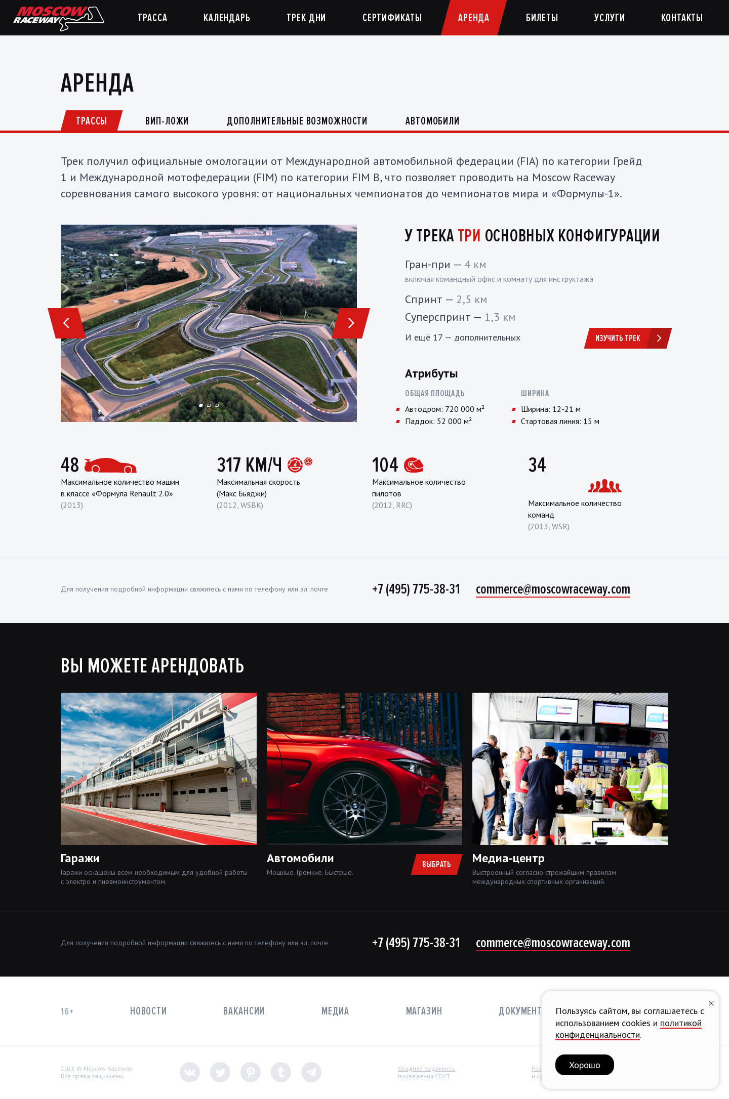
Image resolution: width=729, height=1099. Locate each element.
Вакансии (244, 1011)
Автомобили (433, 121)
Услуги (609, 18)
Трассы (91, 121)
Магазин (424, 1011)
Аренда (474, 18)
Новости (148, 1011)
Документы (524, 1011)
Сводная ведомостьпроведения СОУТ (426, 1072)
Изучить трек (631, 338)
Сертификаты (392, 18)
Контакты (682, 18)
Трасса (152, 18)
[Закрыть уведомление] (711, 1002)
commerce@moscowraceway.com (553, 589)
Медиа (335, 1011)
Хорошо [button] (584, 1065)
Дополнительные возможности (297, 121)
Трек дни (306, 18)
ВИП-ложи (167, 121)
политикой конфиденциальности (628, 1028)
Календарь (227, 18)
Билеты (542, 18)
